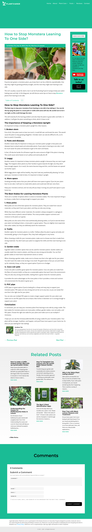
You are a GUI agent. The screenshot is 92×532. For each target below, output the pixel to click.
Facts (71, 3)
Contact (87, 3)
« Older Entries (13, 437)
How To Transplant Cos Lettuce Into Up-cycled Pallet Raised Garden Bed (45, 364)
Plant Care (62, 3)
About (55, 3)
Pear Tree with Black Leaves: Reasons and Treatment (70, 413)
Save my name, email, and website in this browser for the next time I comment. (39, 499)
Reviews (79, 3)
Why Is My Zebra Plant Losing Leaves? (70, 373)
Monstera (59, 93)
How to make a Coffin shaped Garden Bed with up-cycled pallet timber (20, 363)
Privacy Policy (20, 524)
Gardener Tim (12, 45)
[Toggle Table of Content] (21, 100)
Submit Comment (73, 504)
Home (49, 3)
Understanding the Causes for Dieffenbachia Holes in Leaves (19, 411)
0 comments (41, 45)
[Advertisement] (46, 17)
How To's (28, 45)
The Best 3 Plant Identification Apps (43, 405)
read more (14, 380)
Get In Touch (78, 86)
